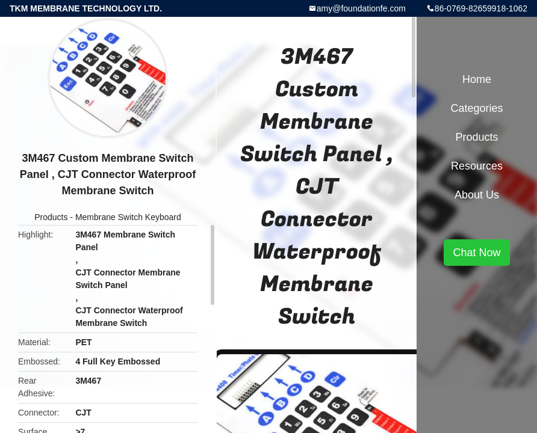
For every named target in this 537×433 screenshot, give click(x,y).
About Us (477, 195)
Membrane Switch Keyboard (128, 217)
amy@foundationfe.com (361, 8)
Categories (476, 108)
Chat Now (476, 253)
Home (476, 79)
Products (50, 217)
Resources (477, 166)
